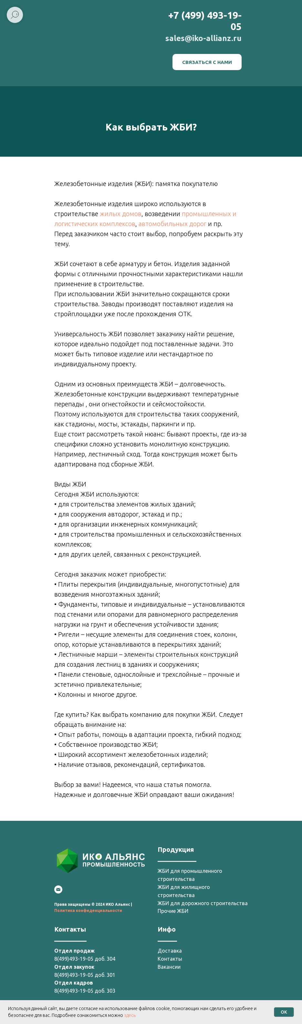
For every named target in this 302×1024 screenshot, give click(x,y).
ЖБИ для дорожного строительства (203, 903)
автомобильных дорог (172, 223)
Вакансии (169, 967)
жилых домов (120, 213)
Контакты (170, 959)
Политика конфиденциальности (88, 910)
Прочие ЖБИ (173, 911)
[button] (207, 62)
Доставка (170, 951)
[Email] (58, 889)
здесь (130, 1015)
